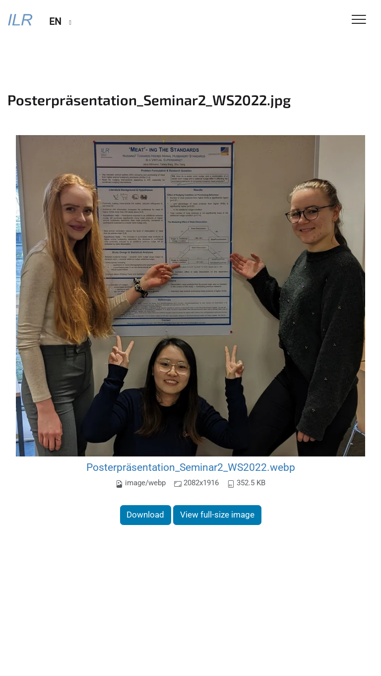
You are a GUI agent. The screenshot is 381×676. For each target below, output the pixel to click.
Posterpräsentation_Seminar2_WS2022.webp (190, 467)
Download (145, 515)
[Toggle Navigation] (359, 20)
